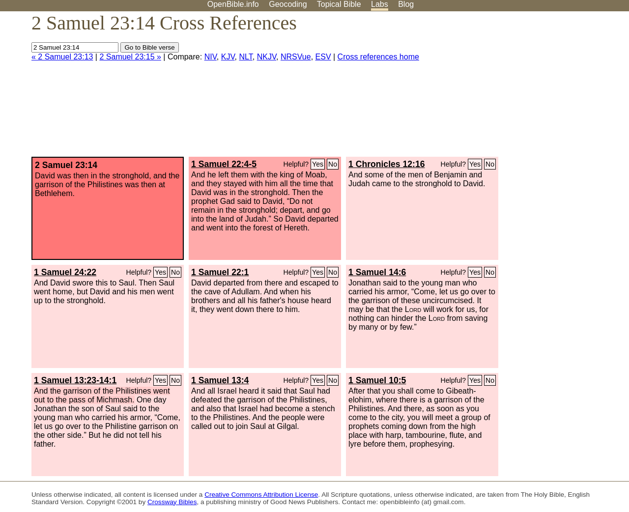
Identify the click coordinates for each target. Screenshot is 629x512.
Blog (406, 4)
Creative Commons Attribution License (261, 494)
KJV (228, 57)
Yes (317, 164)
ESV (323, 57)
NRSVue (296, 57)
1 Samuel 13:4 (220, 380)
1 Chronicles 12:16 (386, 164)
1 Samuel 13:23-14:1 (75, 380)
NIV (210, 57)
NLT (246, 57)
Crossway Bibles (172, 502)
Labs (379, 4)
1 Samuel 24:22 (65, 272)
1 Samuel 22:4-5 (224, 164)
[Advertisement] (529, 88)
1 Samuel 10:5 (377, 380)
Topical (339, 4)
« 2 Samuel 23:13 (62, 57)
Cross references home (378, 57)
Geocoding (288, 4)
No (332, 164)
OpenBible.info (233, 4)
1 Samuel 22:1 (220, 272)
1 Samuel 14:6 (377, 272)
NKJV (266, 57)
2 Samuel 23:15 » (130, 57)
